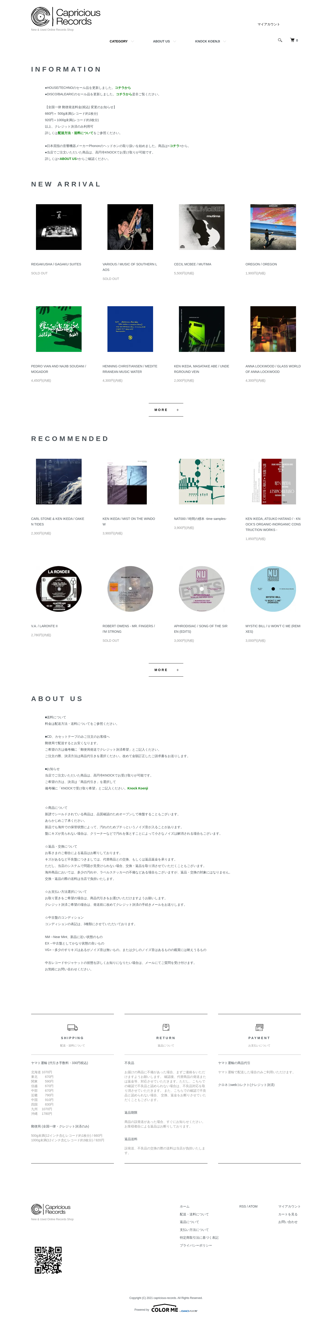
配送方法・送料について (72, 723)
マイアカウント (269, 24)
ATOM (253, 1206)
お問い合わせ (288, 1222)
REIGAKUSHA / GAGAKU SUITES (56, 264)
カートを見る (288, 1214)
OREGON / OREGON (261, 264)
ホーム (185, 1206)
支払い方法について (194, 1230)
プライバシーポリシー (196, 1245)
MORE (161, 410)
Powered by (165, 1308)
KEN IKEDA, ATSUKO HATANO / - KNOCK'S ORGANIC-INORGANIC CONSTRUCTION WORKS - (273, 524)
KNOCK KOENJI (207, 41)
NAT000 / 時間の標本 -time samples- (200, 519)
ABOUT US (161, 41)
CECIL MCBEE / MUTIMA (192, 264)
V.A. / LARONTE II (44, 626)
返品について (189, 1222)
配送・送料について (194, 1214)
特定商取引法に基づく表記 (199, 1237)
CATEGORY (119, 41)
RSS (242, 1206)
